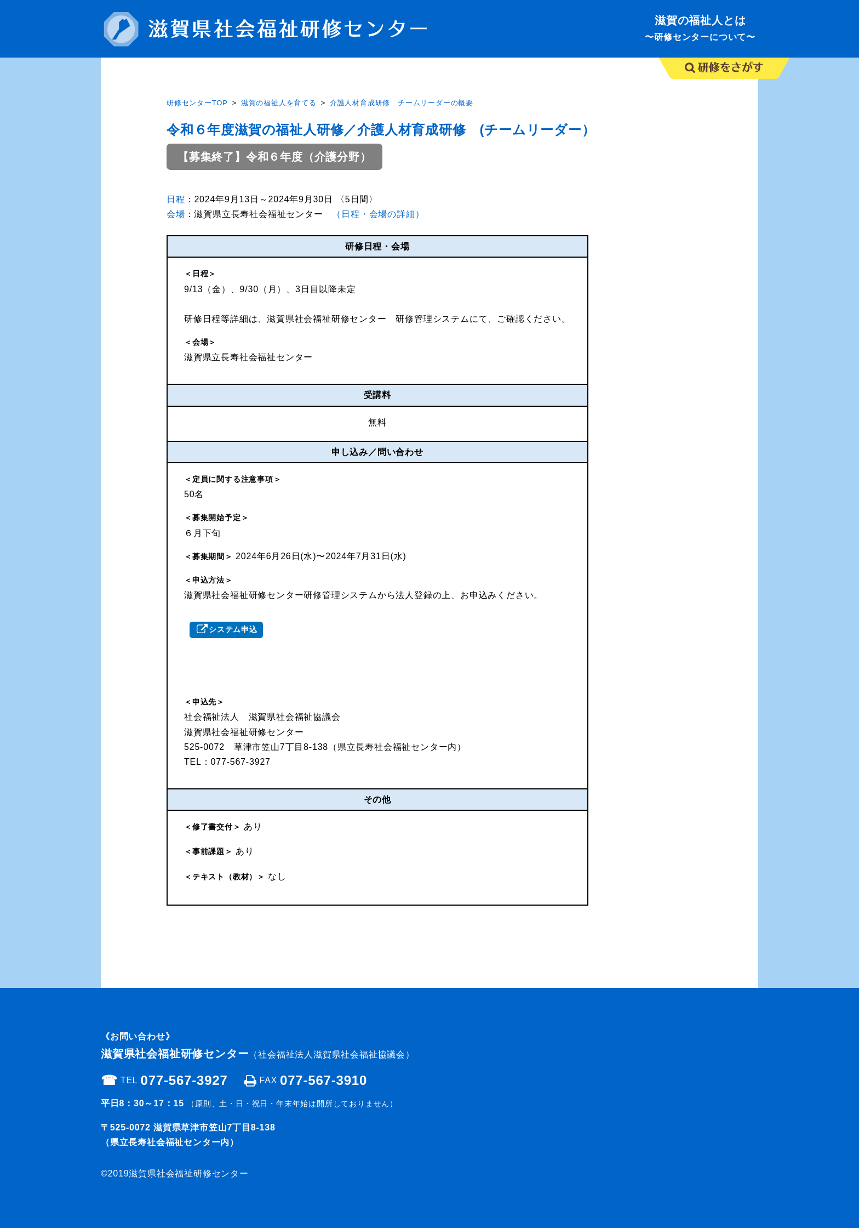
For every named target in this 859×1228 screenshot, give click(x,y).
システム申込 (233, 629)
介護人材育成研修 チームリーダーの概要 (401, 103)
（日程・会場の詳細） (378, 214)
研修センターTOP (197, 103)
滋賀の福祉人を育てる (279, 103)
